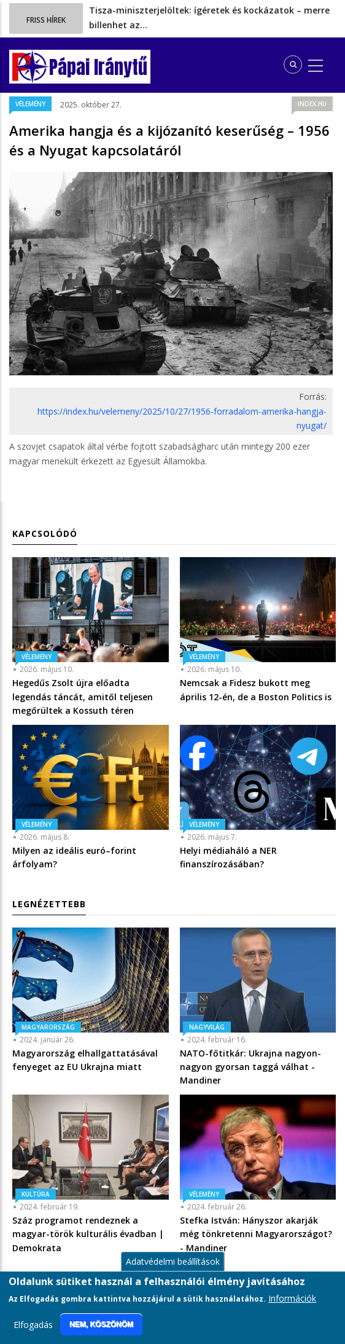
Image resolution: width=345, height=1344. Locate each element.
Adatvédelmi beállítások (173, 1271)
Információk (292, 1308)
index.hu (312, 104)
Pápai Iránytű (98, 67)
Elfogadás (33, 1334)
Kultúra (35, 1194)
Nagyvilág (207, 1027)
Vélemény (30, 104)
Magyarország (48, 1027)
